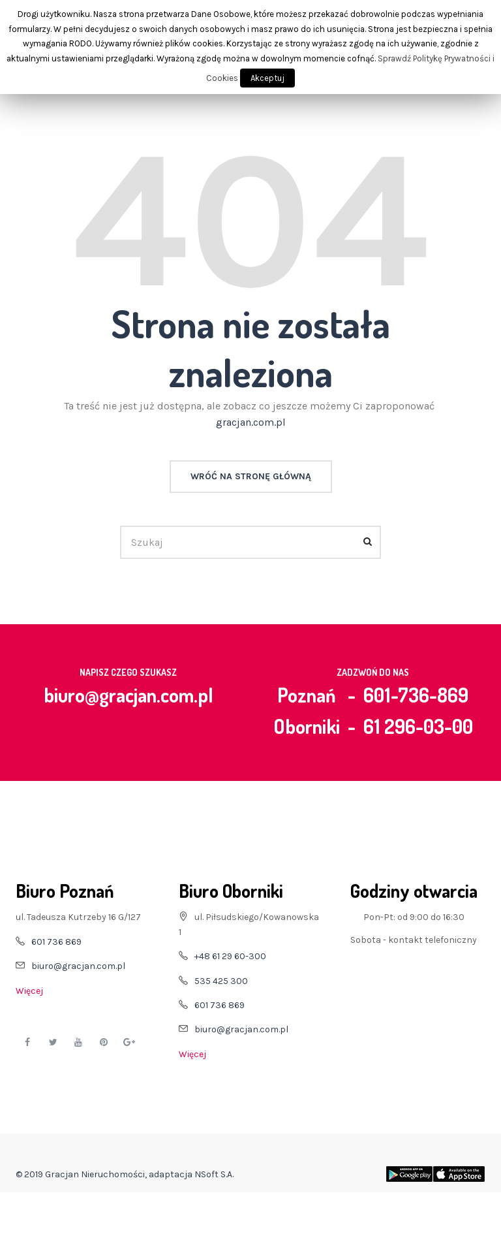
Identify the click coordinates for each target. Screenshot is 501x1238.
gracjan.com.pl (251, 422)
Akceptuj (267, 78)
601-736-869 (415, 694)
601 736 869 (56, 941)
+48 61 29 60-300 (230, 956)
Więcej (29, 990)
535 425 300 (221, 981)
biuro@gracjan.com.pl (128, 694)
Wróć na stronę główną (250, 476)
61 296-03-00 (418, 726)
